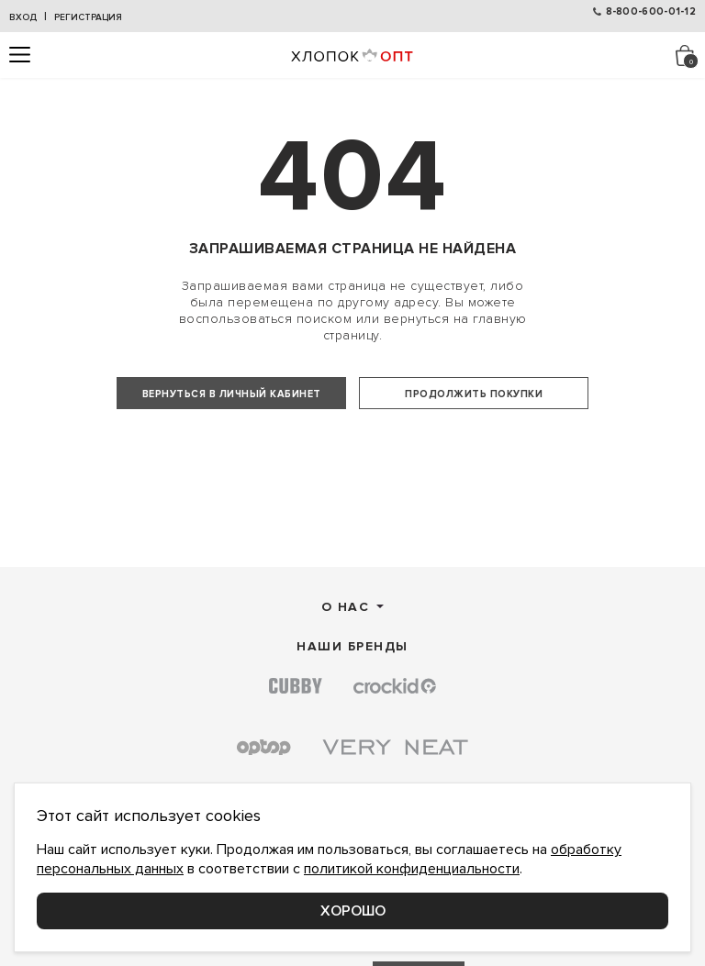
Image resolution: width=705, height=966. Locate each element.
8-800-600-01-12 (651, 11)
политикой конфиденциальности (412, 869)
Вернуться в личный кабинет (231, 394)
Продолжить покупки (474, 394)
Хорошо (353, 911)
